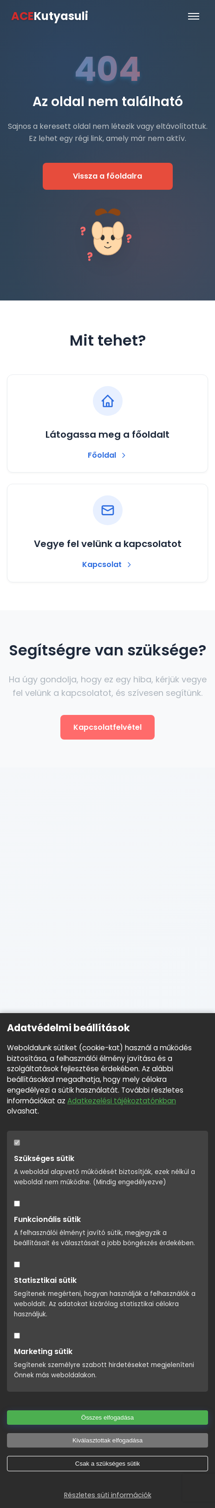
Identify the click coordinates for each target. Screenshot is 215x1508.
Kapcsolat (107, 564)
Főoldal (107, 455)
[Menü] (193, 16)
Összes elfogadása (107, 1417)
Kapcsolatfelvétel (107, 727)
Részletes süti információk (107, 1495)
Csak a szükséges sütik (107, 1463)
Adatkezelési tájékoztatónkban (121, 1101)
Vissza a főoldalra (107, 176)
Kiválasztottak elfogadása (107, 1440)
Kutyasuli (49, 16)
